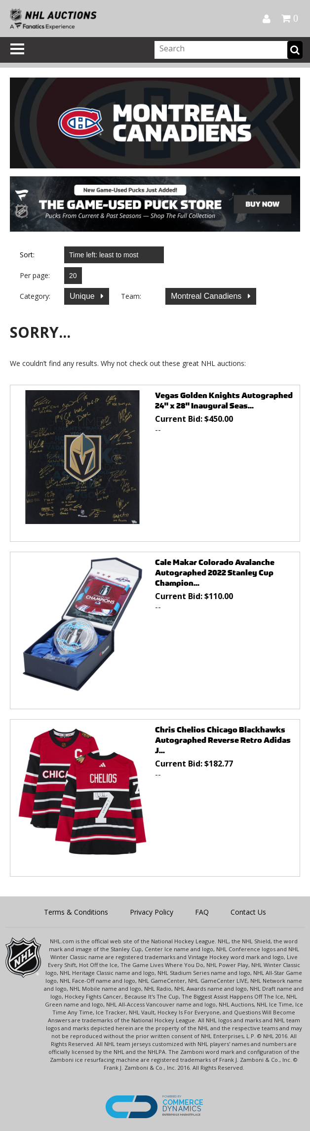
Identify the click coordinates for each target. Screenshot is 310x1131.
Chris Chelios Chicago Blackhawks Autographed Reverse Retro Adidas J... (223, 740)
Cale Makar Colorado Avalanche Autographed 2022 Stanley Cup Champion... (214, 572)
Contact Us (248, 912)
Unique (83, 296)
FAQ (202, 912)
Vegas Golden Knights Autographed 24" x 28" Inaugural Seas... (224, 400)
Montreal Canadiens (207, 296)
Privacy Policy (151, 912)
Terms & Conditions (76, 912)
